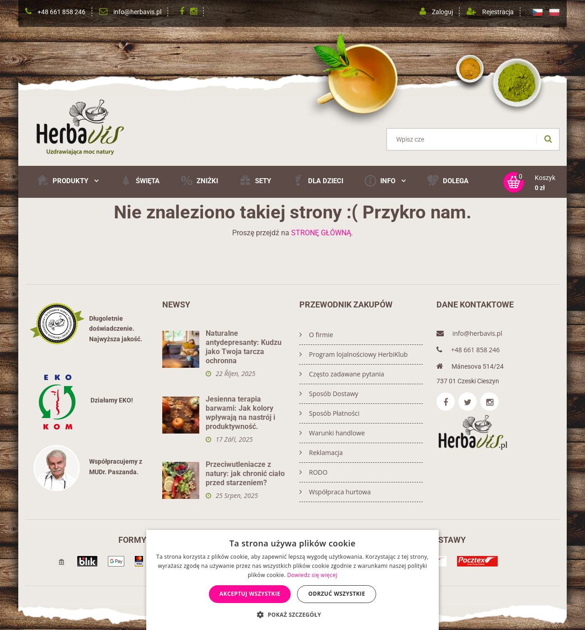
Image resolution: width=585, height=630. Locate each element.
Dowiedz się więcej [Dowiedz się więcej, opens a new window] (312, 575)
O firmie (316, 334)
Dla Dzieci (316, 180)
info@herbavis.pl (137, 12)
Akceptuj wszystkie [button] (249, 594)
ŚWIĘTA (139, 180)
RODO (313, 472)
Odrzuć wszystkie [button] (336, 594)
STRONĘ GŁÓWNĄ (321, 232)
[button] (292, 614)
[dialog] (292, 580)
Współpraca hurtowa (335, 491)
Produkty (67, 180)
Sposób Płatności (329, 413)
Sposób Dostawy (328, 393)
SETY (254, 180)
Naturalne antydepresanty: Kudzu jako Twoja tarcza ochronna (244, 347)
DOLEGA (446, 180)
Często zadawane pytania (341, 374)
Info (384, 180)
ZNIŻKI (198, 180)
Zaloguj (442, 12)
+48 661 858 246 (61, 12)
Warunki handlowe (332, 433)
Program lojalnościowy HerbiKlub (353, 354)
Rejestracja (498, 12)
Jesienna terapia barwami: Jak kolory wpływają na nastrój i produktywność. (240, 413)
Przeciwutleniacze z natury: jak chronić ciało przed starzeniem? (245, 473)
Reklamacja (321, 452)
